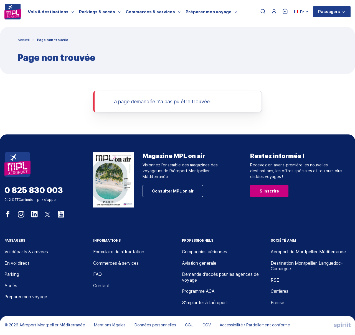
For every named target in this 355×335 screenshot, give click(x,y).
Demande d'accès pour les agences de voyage (221, 277)
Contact (101, 286)
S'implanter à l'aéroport (205, 303)
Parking (11, 275)
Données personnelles (155, 325)
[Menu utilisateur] (274, 11)
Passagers (329, 11)
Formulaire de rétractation (119, 252)
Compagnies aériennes (205, 252)
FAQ (97, 275)
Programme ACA (198, 291)
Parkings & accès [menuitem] (97, 11)
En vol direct (17, 263)
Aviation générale (199, 263)
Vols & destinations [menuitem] (48, 11)
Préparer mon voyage (26, 297)
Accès (10, 286)
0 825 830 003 (33, 190)
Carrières (279, 291)
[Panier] (285, 12)
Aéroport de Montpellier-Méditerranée (309, 252)
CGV (206, 325)
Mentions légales (110, 325)
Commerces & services (116, 263)
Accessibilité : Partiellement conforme (255, 325)
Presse (278, 303)
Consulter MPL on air (173, 191)
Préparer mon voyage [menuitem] (209, 11)
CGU (189, 325)
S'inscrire (269, 191)
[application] (341, 321)
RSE (275, 280)
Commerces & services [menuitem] (150, 11)
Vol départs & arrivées (26, 252)
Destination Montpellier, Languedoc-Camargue (308, 266)
